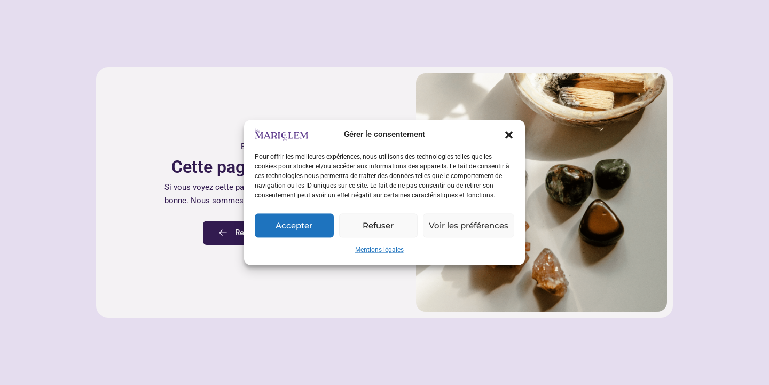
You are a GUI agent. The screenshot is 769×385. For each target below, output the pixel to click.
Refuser (378, 225)
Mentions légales (379, 250)
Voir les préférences (468, 225)
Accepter (294, 225)
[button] (509, 134)
